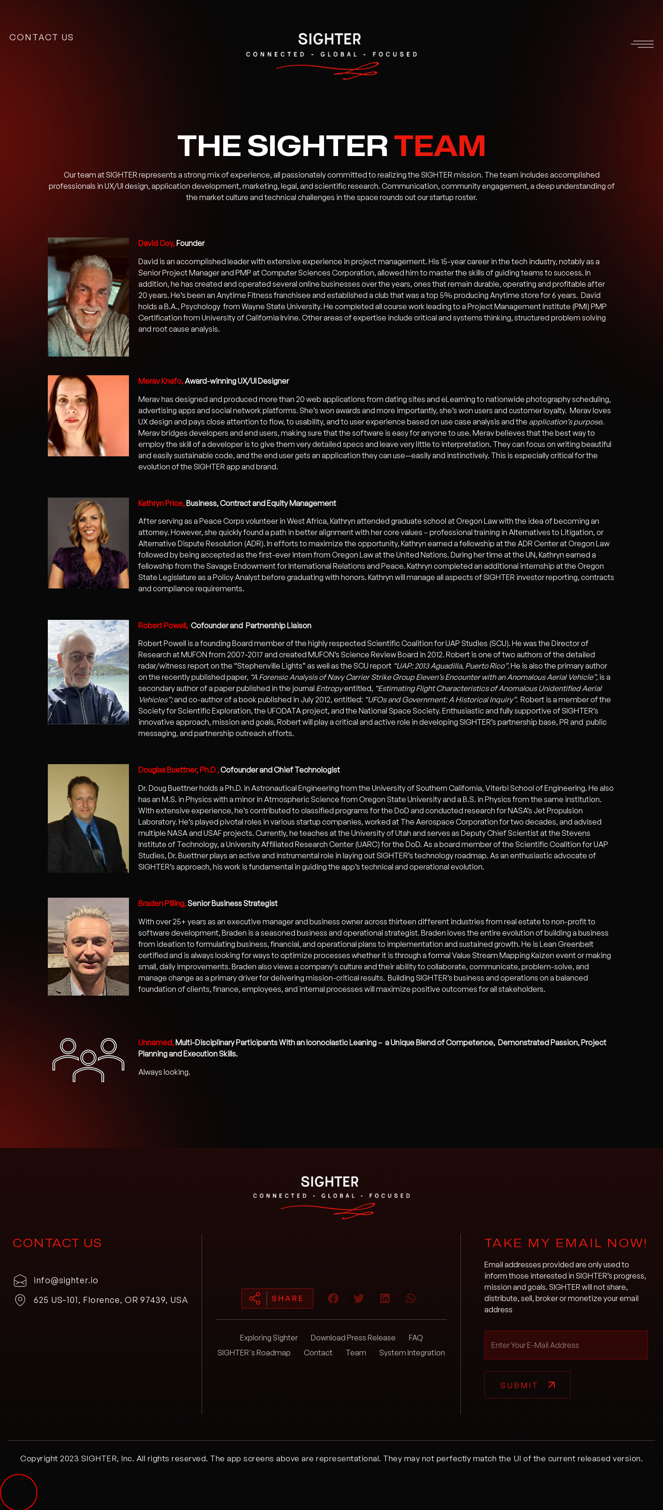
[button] (549, 46)
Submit (519, 1385)
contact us (41, 37)
